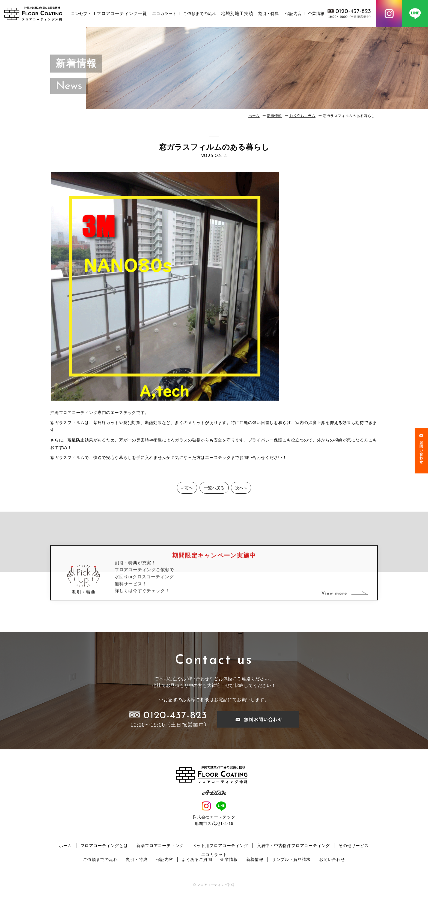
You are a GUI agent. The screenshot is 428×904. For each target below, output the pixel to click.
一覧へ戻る (214, 487)
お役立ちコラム (302, 116)
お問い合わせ (332, 859)
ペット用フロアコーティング (220, 845)
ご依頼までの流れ (199, 13)
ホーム (254, 116)
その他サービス (353, 845)
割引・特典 (268, 13)
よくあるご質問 (197, 859)
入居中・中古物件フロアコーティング (293, 845)
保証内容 (293, 13)
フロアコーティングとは (104, 845)
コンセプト (81, 13)
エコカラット (164, 13)
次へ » (241, 487)
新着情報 (274, 116)
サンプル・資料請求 (291, 859)
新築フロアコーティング (160, 845)
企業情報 (316, 13)
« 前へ (187, 487)
